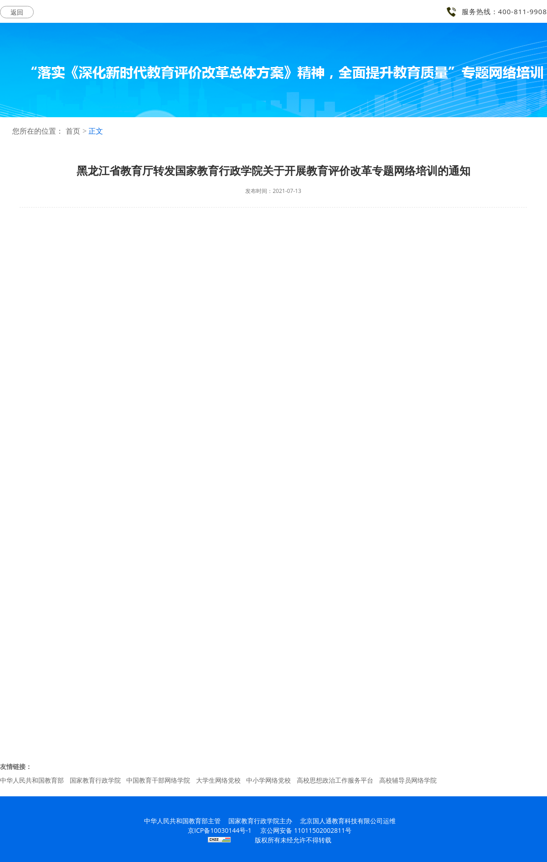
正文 (95, 131)
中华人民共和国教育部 (32, 780)
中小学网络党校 (268, 780)
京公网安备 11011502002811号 (305, 830)
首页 (73, 131)
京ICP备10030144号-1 (220, 830)
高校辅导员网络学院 (408, 780)
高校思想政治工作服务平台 (335, 780)
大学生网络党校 (218, 780)
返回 (16, 12)
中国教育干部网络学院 (158, 780)
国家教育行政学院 (95, 780)
